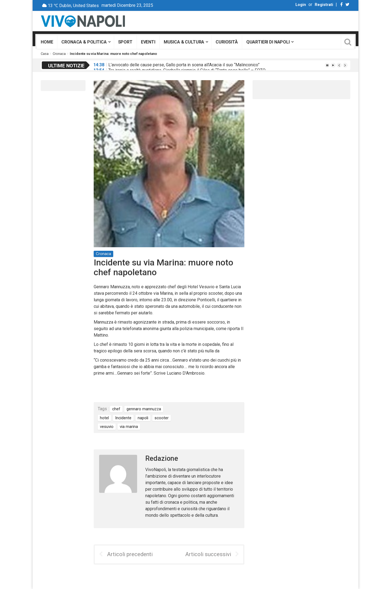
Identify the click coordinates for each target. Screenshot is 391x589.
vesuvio (106, 426)
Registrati (324, 4)
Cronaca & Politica (83, 42)
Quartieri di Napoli (268, 42)
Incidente (123, 417)
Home (47, 42)
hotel (104, 417)
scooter (161, 417)
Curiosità (227, 42)
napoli (143, 417)
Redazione (161, 458)
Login (300, 4)
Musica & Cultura (184, 42)
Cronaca (59, 54)
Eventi (148, 42)
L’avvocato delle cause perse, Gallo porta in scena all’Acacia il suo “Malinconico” (184, 64)
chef (116, 408)
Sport (125, 42)
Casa (45, 54)
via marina (129, 426)
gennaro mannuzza (144, 408)
